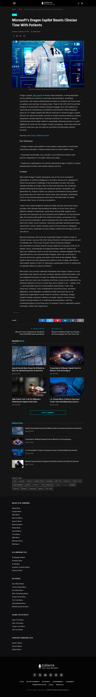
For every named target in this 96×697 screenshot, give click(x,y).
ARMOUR (49, 690)
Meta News (16, 515)
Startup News (16, 649)
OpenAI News (16, 531)
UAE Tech (58, 481)
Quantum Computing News (21, 567)
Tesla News (16, 534)
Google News (16, 511)
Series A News (17, 643)
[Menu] (14, 3)
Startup (64, 485)
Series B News (17, 646)
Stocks (29, 481)
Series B (67, 481)
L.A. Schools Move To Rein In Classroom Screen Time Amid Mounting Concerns (64, 400)
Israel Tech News (18, 620)
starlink (27, 485)
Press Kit (60, 684)
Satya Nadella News (19, 603)
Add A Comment (48, 412)
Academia (70, 681)
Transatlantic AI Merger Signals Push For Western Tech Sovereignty (65, 369)
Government (58, 681)
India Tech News (17, 623)
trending (49, 481)
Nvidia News (16, 528)
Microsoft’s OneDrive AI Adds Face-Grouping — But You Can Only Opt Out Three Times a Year (66, 333)
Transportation (39, 684)
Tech (14, 15)
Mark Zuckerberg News (20, 593)
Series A (24, 488)
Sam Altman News (18, 584)
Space (40, 488)
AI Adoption (16, 564)
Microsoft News (17, 518)
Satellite (72, 485)
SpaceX (16, 488)
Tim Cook (49, 488)
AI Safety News (17, 561)
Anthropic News (17, 541)
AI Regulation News (18, 557)
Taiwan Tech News (18, 626)
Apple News (16, 508)
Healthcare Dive (42, 135)
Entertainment (33, 681)
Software (36, 485)
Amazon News (17, 521)
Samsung (33, 488)
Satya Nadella (18, 485)
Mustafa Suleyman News (20, 606)
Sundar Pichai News (18, 597)
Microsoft (36, 95)
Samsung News (17, 524)
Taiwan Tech (76, 481)
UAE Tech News (17, 630)
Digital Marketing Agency (61, 690)
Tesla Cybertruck (47, 485)
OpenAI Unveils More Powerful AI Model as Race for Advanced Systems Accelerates (28, 369)
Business (46, 681)
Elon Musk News (17, 590)
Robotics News (17, 570)
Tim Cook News (17, 600)
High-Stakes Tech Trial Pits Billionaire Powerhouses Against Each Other (26, 400)
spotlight (22, 481)
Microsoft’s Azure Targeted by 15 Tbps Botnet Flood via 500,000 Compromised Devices (29, 333)
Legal (51, 684)
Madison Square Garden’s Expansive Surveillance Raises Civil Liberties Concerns (52, 461)
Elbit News (15, 544)
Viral (14, 481)
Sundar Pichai (39, 481)
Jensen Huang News (19, 587)
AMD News (15, 537)
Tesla (58, 485)
